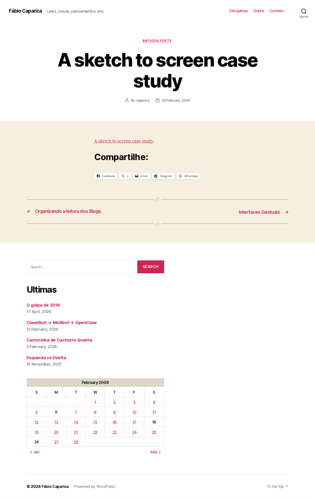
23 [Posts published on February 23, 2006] (115, 432)
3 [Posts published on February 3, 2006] (134, 402)
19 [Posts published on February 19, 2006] (36, 432)
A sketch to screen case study (125, 142)
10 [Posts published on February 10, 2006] (134, 412)
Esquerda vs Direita (48, 358)
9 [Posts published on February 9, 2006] (115, 412)
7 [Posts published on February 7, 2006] (76, 412)
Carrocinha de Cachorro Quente (61, 340)
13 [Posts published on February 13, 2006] (57, 422)
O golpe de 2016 (45, 305)
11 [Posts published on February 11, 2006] (154, 412)
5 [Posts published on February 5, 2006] (36, 412)
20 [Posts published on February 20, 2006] (56, 432)
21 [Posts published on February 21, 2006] (76, 432)
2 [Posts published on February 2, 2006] (115, 402)
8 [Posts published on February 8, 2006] (96, 412)
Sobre (258, 11)
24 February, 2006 (176, 101)
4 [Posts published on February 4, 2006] (154, 402)
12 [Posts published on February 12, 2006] (36, 422)
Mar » (156, 452)
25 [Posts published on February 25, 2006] (154, 432)
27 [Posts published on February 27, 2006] (56, 442)
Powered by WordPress (96, 486)
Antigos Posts (157, 41)
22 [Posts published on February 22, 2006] (96, 432)
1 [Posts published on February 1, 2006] (96, 402)
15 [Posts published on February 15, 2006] (96, 422)
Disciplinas (238, 11)
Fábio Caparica (26, 11)
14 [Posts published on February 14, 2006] (77, 422)
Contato (276, 11)
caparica (142, 101)
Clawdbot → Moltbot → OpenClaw (63, 322)
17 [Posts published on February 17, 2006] (134, 422)
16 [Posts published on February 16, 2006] (115, 422)
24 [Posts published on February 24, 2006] (134, 432)
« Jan (35, 452)
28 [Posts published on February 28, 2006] (76, 442)
